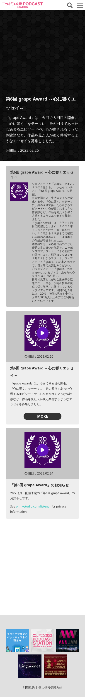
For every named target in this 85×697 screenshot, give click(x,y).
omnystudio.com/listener (33, 506)
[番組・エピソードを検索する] (69, 5)
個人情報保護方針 (50, 659)
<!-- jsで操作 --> (42, 53)
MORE (42, 416)
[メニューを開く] (80, 5)
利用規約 (29, 659)
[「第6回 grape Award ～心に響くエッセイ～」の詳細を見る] (19, 191)
